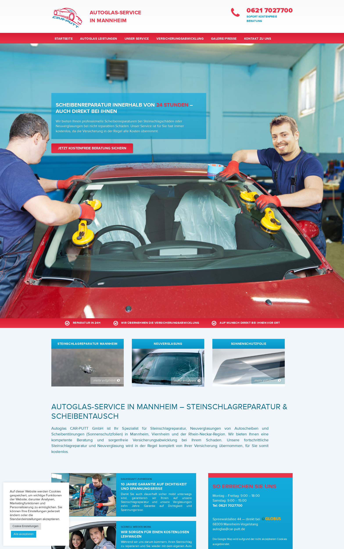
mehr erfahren (107, 380)
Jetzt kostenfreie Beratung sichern (92, 148)
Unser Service (137, 39)
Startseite (64, 39)
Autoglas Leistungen (98, 39)
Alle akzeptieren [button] (24, 534)
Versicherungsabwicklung (180, 39)
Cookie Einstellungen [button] (25, 526)
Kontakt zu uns (257, 39)
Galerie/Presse (224, 39)
